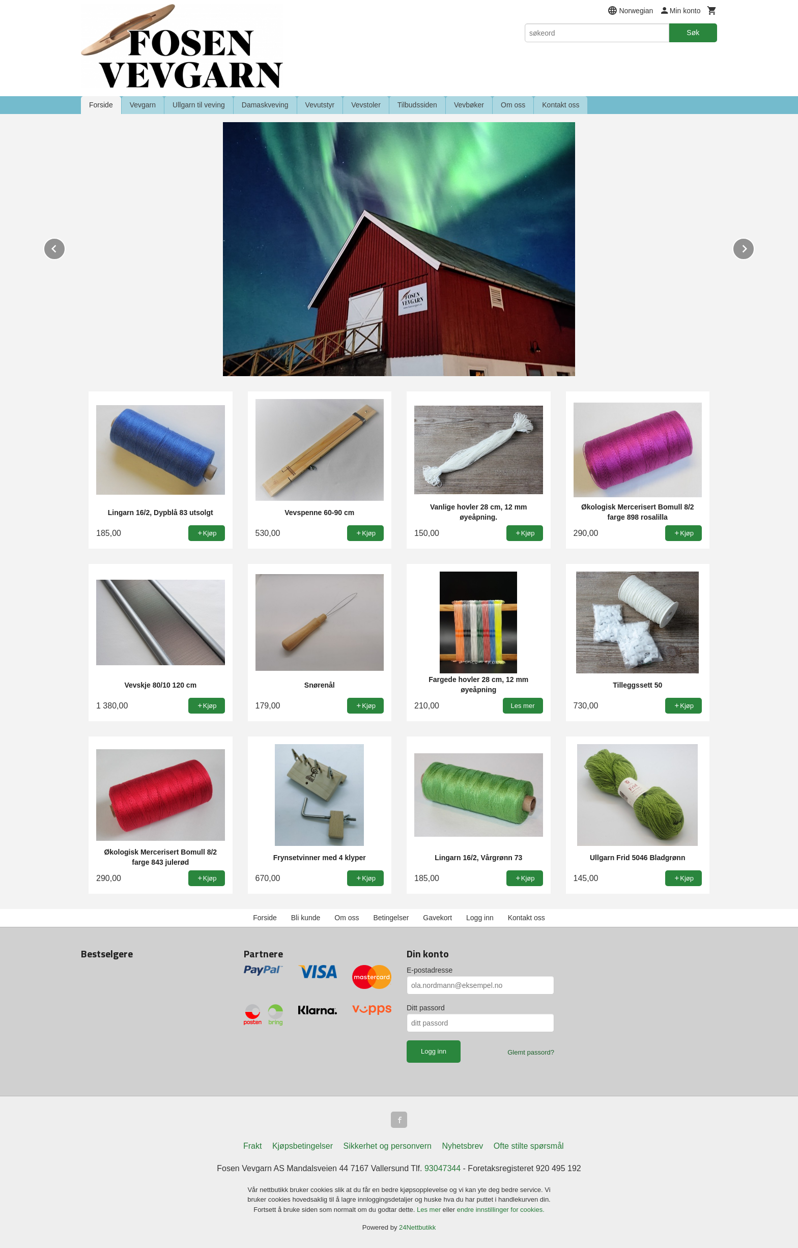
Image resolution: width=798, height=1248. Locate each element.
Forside (101, 105)
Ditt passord (426, 1008)
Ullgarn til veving (199, 105)
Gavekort (437, 918)
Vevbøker (469, 105)
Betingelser (391, 918)
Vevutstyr (320, 105)
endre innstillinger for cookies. (501, 1209)
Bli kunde (306, 918)
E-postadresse (429, 970)
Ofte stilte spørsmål (529, 1146)
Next (754, 247)
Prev (65, 247)
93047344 (442, 1168)
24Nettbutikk (417, 1227)
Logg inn (480, 918)
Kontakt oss (560, 105)
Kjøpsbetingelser (302, 1146)
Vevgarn (143, 105)
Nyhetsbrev (462, 1146)
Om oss (513, 105)
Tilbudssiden (417, 105)
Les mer (430, 1209)
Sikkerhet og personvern (388, 1146)
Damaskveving (265, 105)
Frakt (252, 1146)
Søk (693, 33)
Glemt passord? (530, 1052)
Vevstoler (366, 105)
